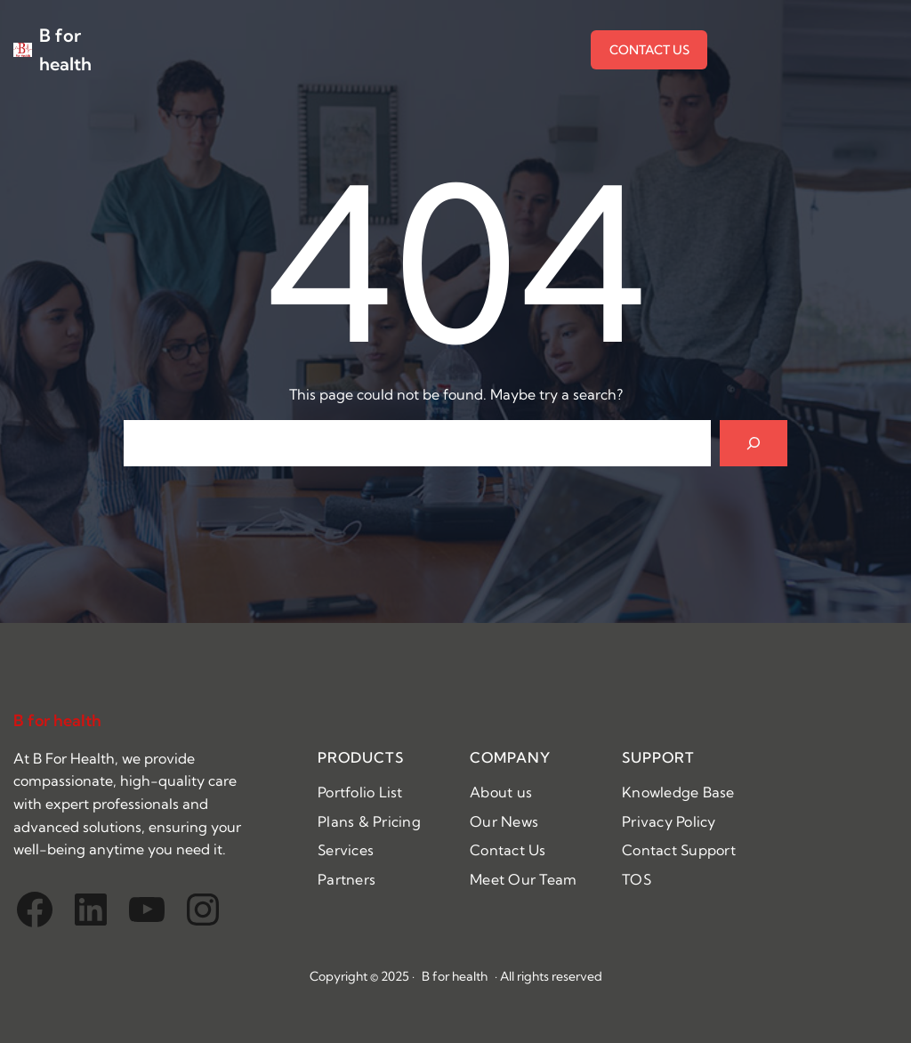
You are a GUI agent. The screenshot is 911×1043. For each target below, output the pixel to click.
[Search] (753, 443)
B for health (57, 720)
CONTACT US (649, 50)
